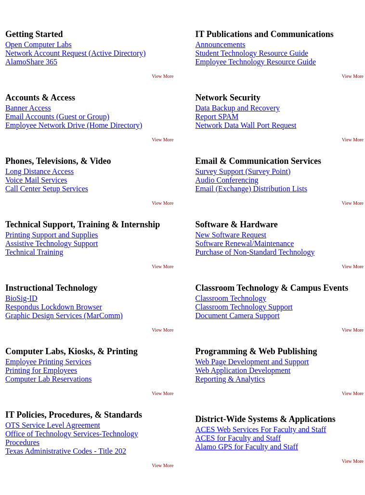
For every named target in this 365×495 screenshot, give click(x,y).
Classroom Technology (231, 298)
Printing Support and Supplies (51, 235)
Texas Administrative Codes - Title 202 (65, 451)
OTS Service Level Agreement (52, 425)
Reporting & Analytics (230, 379)
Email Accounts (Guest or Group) (57, 116)
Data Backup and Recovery (238, 108)
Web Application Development (243, 370)
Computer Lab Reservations (48, 379)
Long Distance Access (39, 171)
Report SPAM (217, 116)
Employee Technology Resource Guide (256, 62)
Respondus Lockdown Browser (53, 307)
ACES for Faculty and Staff (238, 438)
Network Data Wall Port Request (246, 125)
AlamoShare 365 (31, 62)
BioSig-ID (21, 298)
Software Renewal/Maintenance (245, 243)
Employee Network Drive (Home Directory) (73, 125)
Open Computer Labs (38, 44)
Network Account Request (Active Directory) (75, 53)
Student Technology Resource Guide (252, 53)
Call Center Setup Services (46, 189)
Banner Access (28, 108)
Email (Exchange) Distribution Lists (251, 189)
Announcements (221, 44)
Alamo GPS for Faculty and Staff (247, 447)
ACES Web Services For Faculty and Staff (261, 429)
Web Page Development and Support (252, 362)
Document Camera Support (238, 315)
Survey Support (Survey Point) (243, 171)
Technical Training (34, 252)
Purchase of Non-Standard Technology (255, 252)
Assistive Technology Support (51, 243)
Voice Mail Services (36, 180)
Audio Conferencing (227, 180)
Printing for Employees (41, 370)
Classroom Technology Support (244, 307)
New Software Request (231, 235)
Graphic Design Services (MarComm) (64, 315)
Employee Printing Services (48, 362)
